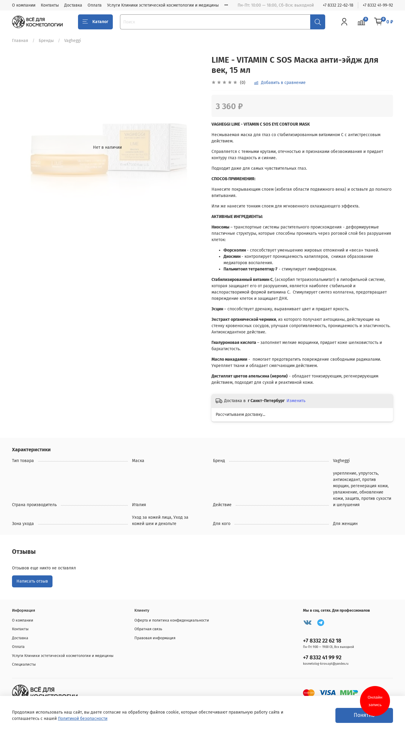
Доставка (73, 5)
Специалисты (24, 664)
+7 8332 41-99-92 (378, 5)
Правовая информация (155, 638)
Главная (20, 40)
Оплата (95, 5)
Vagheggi (72, 40)
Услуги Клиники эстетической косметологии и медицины (163, 5)
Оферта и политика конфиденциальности (171, 620)
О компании (23, 5)
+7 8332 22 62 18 (322, 640)
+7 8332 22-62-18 (338, 5)
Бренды (46, 40)
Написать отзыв (32, 581)
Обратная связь (148, 629)
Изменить (295, 400)
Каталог (95, 22)
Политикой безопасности (82, 718)
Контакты (50, 5)
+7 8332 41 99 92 (322, 657)
